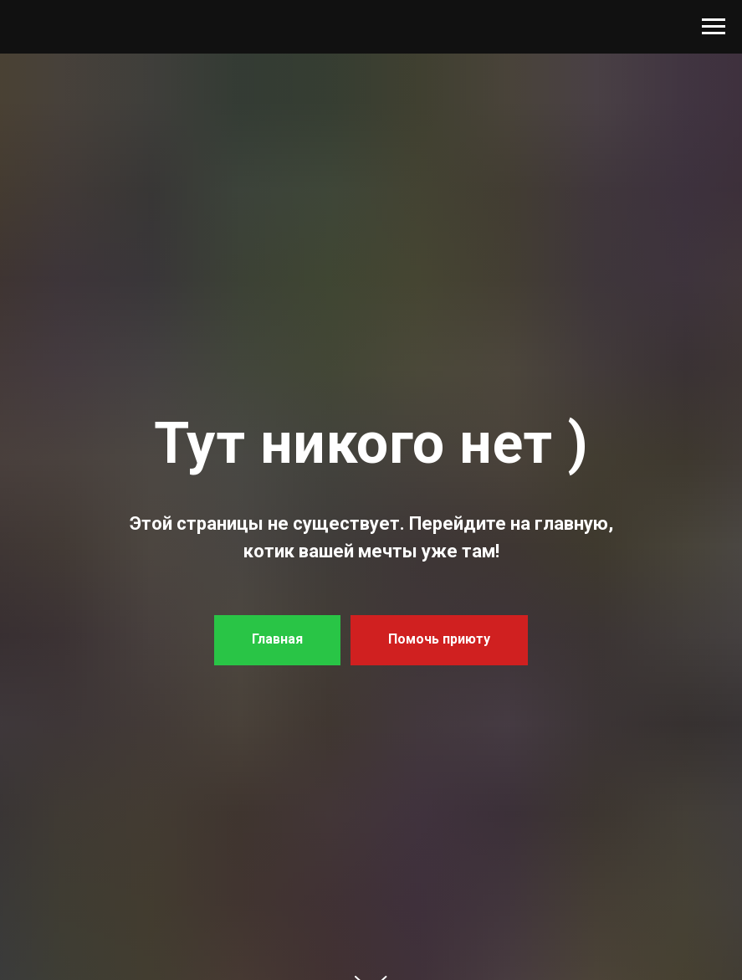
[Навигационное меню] (713, 26)
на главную (559, 523)
